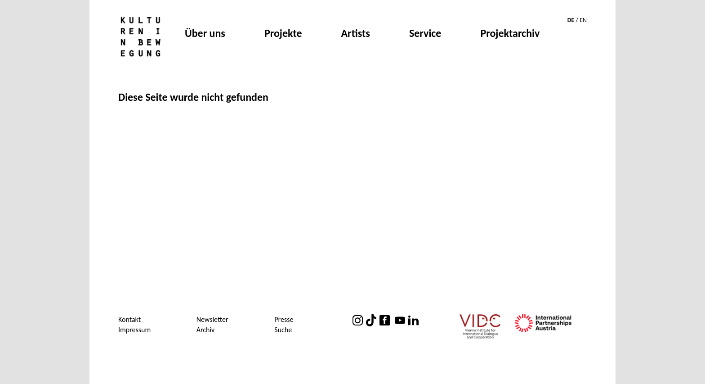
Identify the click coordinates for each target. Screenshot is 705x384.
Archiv (205, 329)
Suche (283, 329)
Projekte (283, 34)
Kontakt (129, 319)
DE (571, 20)
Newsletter (212, 319)
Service (425, 34)
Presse (283, 319)
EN (583, 20)
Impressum (134, 329)
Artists (355, 34)
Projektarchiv (510, 34)
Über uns (205, 34)
